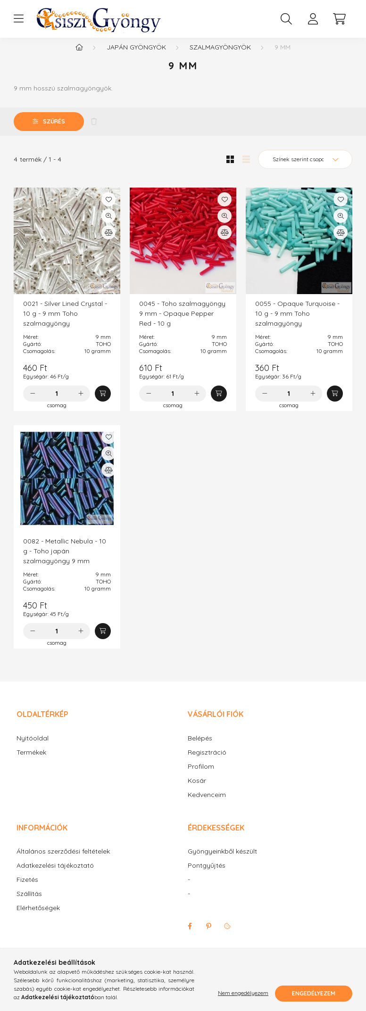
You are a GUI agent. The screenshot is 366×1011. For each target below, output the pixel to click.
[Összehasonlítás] (108, 242)
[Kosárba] (103, 403)
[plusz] (81, 403)
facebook (189, 935)
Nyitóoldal (33, 748)
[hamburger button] (18, 18)
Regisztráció (207, 762)
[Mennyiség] (57, 403)
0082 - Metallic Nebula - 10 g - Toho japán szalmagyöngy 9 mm (64, 560)
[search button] (286, 18)
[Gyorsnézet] (108, 225)
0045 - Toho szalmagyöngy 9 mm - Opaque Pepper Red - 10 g (182, 323)
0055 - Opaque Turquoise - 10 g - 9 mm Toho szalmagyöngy (297, 323)
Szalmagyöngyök (220, 56)
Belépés (200, 748)
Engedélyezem (313, 993)
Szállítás (29, 903)
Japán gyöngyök (136, 56)
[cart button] (339, 18)
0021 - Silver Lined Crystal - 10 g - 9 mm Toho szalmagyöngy (65, 323)
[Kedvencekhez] (108, 209)
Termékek (31, 762)
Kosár (197, 790)
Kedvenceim (207, 804)
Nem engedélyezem (243, 993)
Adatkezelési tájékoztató (55, 875)
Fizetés (27, 889)
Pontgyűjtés (206, 875)
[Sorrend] (305, 168)
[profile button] (312, 18)
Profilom (201, 776)
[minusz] (32, 403)
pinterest (208, 935)
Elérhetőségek (38, 917)
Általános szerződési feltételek (63, 861)
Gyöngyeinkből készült (222, 861)
